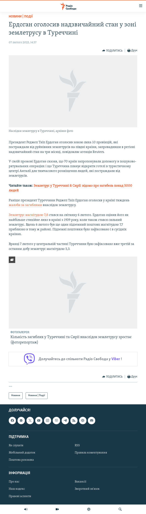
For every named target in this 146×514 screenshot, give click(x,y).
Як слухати (16, 445)
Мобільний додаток (22, 452)
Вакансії (80, 481)
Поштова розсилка (21, 459)
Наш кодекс (17, 488)
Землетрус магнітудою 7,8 (28, 215)
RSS (77, 445)
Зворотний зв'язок (87, 488)
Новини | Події (21, 16)
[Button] (112, 51)
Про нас (14, 481)
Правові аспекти (20, 496)
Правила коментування (91, 452)
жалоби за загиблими (25, 205)
